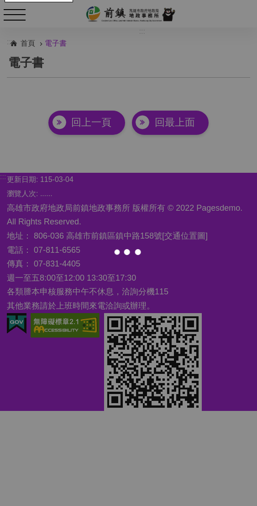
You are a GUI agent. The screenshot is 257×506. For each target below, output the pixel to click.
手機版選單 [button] (15, 15)
